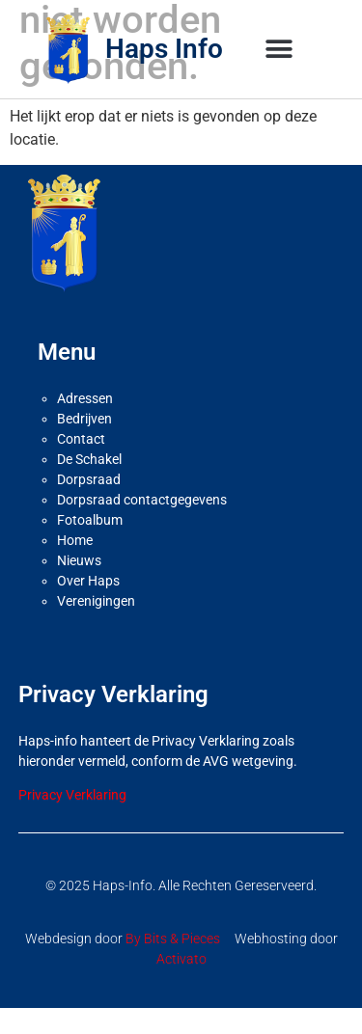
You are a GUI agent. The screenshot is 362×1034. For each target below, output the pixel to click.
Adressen (85, 425)
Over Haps (88, 607)
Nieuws (79, 587)
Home (75, 567)
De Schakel (89, 486)
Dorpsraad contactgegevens (142, 526)
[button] (279, 49)
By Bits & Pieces (172, 964)
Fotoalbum (90, 547)
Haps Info (164, 49)
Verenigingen (96, 628)
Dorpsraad (89, 506)
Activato (181, 985)
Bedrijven (84, 445)
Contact (81, 466)
